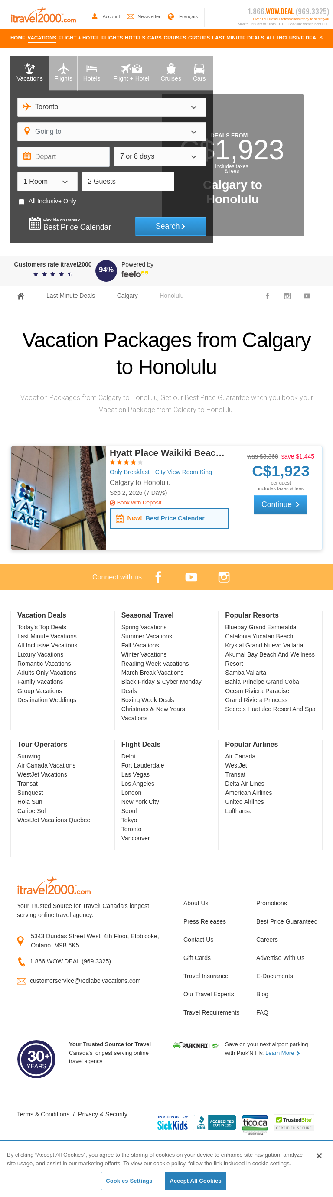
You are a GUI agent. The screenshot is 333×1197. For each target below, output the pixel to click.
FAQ (262, 1012)
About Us (196, 903)
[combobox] (111, 107)
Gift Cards (197, 957)
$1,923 (281, 470)
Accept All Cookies (196, 1180)
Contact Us (198, 939)
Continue (280, 504)
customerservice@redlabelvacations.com (85, 980)
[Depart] (63, 156)
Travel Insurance (206, 976)
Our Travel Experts (208, 994)
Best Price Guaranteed (286, 921)
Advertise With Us (280, 957)
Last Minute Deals (70, 295)
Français (182, 16)
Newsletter (144, 16)
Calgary (127, 295)
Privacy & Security (102, 1114)
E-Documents (274, 976)
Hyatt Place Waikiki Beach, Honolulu (169, 453)
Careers (267, 939)
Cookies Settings (129, 1180)
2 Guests (102, 181)
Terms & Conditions (43, 1114)
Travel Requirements (211, 1012)
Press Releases (204, 921)
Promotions (271, 903)
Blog (262, 994)
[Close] (319, 1155)
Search (171, 226)
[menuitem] (18, 38)
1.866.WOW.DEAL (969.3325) (70, 961)
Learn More (282, 1053)
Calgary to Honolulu (140, 482)
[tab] (29, 73)
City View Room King (183, 471)
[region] (166, 1169)
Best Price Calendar (160, 518)
